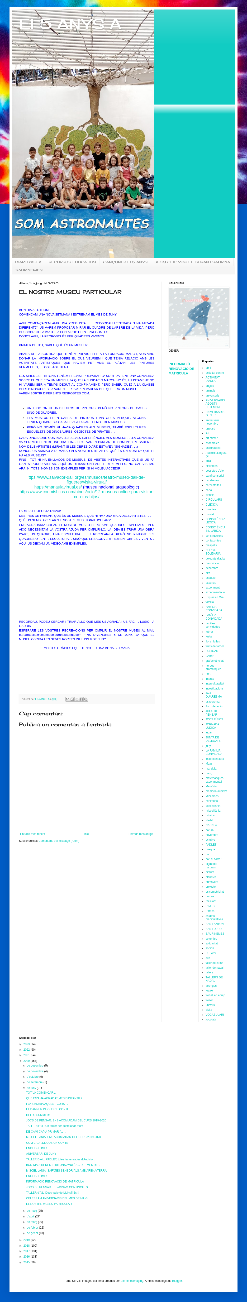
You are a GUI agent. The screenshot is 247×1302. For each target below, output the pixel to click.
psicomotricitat (215, 891)
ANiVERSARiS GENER (215, 413)
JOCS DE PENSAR (212, 712)
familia (210, 602)
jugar (209, 732)
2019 (27, 1240)
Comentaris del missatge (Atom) (58, 840)
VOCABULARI (215, 1014)
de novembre (35, 1071)
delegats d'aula (215, 558)
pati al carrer (214, 859)
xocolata (211, 1019)
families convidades (213, 625)
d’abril (31, 1216)
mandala (211, 768)
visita (209, 1009)
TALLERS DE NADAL (214, 979)
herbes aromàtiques (213, 667)
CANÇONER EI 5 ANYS (125, 262)
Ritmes (210, 911)
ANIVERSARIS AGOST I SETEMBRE (215, 404)
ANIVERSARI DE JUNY (41, 1153)
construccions (214, 535)
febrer (209, 631)
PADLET (211, 844)
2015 (27, 1262)
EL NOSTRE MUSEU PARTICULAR (49, 1204)
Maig (209, 763)
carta (209, 490)
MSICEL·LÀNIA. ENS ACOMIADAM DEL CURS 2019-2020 (63, 1137)
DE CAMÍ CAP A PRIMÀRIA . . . (46, 1131)
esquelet (211, 577)
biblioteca (212, 466)
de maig (32, 1210)
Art (207, 433)
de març (32, 1222)
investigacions (214, 688)
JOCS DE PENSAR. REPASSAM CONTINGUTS (57, 1187)
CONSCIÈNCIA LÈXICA (215, 520)
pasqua (210, 849)
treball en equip (215, 995)
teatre (209, 990)
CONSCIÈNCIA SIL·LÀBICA (215, 529)
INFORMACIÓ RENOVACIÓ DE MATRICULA (181, 368)
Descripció (212, 563)
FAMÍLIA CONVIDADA (214, 608)
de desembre (35, 1065)
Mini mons (212, 796)
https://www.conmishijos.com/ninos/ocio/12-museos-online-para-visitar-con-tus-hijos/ (86, 494)
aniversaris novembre (212, 422)
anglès (210, 386)
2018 (27, 1245)
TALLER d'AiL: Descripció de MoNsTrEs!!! (52, 1192)
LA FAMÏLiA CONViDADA (214, 752)
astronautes (213, 448)
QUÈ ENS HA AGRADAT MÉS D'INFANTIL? (54, 1098)
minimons (212, 801)
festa (209, 636)
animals (210, 390)
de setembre (35, 1082)
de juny (32, 1088)
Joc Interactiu (214, 706)
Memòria (211, 786)
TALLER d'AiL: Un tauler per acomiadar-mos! (54, 1126)
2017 (27, 1251)
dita (208, 573)
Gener (210, 656)
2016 (27, 1256)
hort (208, 673)
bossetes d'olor (215, 470)
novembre (212, 835)
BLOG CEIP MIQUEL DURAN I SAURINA (192, 262)
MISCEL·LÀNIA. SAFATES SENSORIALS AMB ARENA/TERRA (66, 1170)
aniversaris (212, 395)
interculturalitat (215, 683)
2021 (27, 1055)
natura (210, 830)
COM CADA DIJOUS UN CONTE (47, 1142)
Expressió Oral (215, 597)
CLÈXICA (212, 504)
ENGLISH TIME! (36, 1148)
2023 (27, 1044)
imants (210, 678)
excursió (211, 582)
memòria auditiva (216, 791)
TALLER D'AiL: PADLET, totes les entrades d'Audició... (60, 1159)
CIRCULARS (214, 499)
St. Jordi (211, 953)
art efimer (212, 438)
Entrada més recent (32, 834)
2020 (27, 1061)
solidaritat (212, 943)
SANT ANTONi (215, 924)
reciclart (211, 901)
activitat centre (215, 372)
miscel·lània (213, 810)
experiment (213, 587)
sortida (210, 948)
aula (208, 461)
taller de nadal (214, 967)
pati (208, 854)
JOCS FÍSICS (214, 719)
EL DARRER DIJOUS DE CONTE (47, 1109)
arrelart (210, 428)
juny (208, 745)
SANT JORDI (214, 929)
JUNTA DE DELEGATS (213, 739)
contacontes (213, 540)
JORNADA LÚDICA (212, 726)
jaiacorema (213, 701)
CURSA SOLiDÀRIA (213, 552)
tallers (209, 972)
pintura (210, 872)
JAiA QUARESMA (214, 695)
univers (210, 1005)
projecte (211, 886)
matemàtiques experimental (214, 779)
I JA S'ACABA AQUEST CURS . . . (48, 1104)
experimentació (215, 592)
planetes (211, 877)
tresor (209, 1000)
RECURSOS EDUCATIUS (72, 262)
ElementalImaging (132, 1281)
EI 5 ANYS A (70, 23)
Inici (86, 834)
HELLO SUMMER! (38, 1115)
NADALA (211, 825)
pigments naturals (211, 865)
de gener (33, 1233)
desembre (212, 568)
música (210, 815)
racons (210, 896)
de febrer (33, 1227)
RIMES (210, 906)
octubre (210, 839)
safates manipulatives (214, 917)
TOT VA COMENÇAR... (41, 1092)
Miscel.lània (213, 806)
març (209, 773)
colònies (211, 509)
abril (208, 367)
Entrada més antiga (140, 834)
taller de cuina (214, 963)
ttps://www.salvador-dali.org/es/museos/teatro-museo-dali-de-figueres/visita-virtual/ (86, 480)
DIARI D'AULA (28, 262)
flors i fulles (213, 641)
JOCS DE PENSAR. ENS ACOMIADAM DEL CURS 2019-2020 (66, 1120)
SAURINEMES (29, 270)
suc (208, 958)
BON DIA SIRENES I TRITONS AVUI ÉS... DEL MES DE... (63, 1165)
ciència (210, 495)
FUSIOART (213, 651)
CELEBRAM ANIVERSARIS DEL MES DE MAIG (57, 1198)
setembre (212, 938)
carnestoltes (213, 485)
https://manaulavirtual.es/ (58, 487)
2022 (27, 1049)
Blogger (177, 1281)
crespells (211, 545)
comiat (210, 514)
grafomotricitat (215, 660)
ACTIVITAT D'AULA (213, 379)
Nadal (209, 820)
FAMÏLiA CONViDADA (214, 616)
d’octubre (33, 1076)
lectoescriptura (215, 759)
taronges (211, 985)
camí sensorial (215, 475)
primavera (212, 882)
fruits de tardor (215, 646)
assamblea (212, 443)
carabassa (212, 480)
